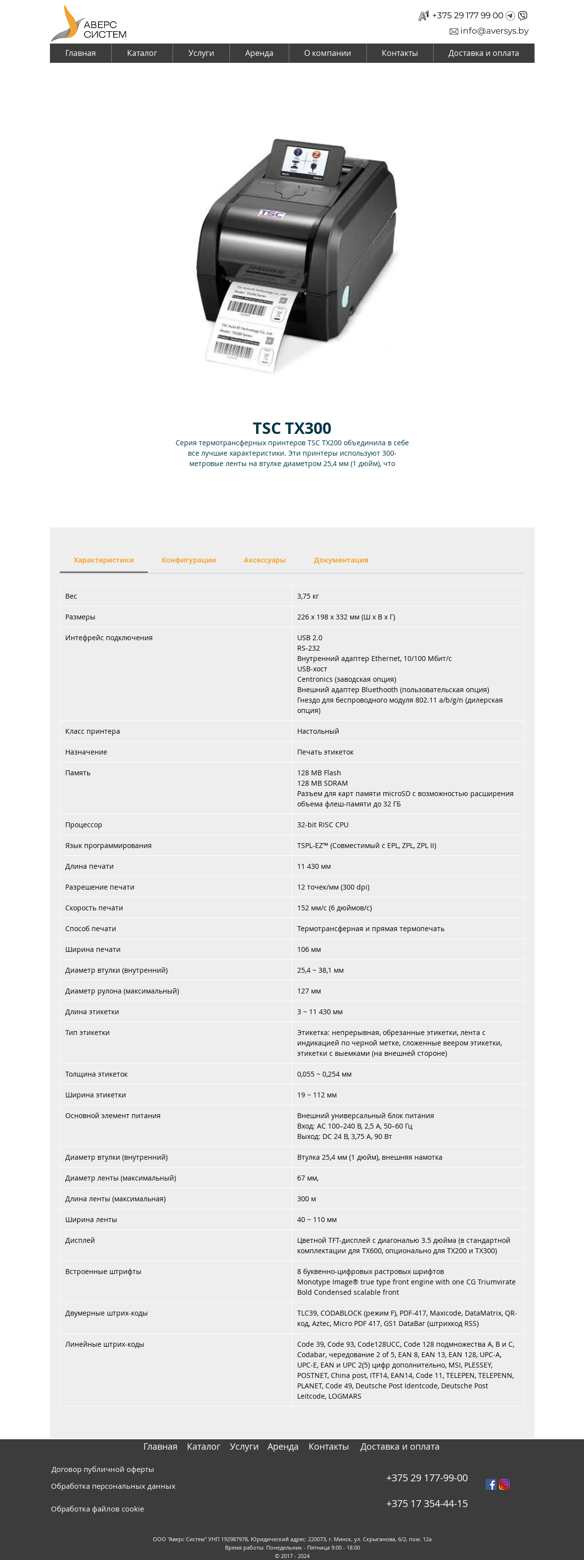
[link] (104, 560)
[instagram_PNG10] (504, 1484)
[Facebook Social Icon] (491, 1484)
